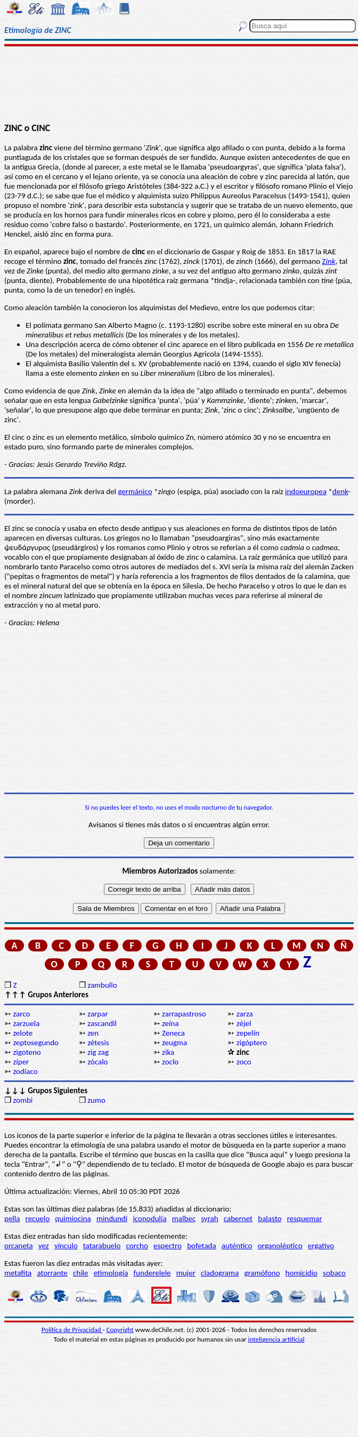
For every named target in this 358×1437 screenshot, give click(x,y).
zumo (96, 1100)
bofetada (201, 1245)
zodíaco (25, 1071)
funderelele (152, 1273)
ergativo (321, 1245)
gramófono (262, 1273)
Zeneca (173, 1033)
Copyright (120, 1330)
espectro (167, 1245)
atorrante (52, 1273)
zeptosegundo (36, 1042)
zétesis (98, 1042)
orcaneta (18, 1245)
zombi (22, 1100)
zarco (21, 1014)
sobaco (334, 1273)
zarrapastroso (184, 1014)
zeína (170, 1023)
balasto (269, 1218)
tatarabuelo (102, 1245)
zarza (245, 1014)
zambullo (102, 985)
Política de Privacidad (72, 1330)
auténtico (237, 1245)
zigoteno (26, 1052)
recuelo (38, 1218)
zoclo (170, 1062)
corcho (137, 1245)
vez (43, 1245)
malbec (184, 1218)
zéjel (244, 1023)
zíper (21, 1062)
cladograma (220, 1273)
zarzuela (26, 1023)
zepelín (248, 1033)
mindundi (111, 1218)
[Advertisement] (179, 83)
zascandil (102, 1023)
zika (168, 1052)
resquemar (304, 1218)
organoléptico (280, 1245)
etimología (111, 1273)
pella (12, 1218)
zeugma (174, 1042)
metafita (17, 1273)
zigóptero (252, 1042)
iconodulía (149, 1218)
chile (80, 1273)
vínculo (66, 1245)
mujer (186, 1273)
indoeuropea (306, 491)
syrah (209, 1218)
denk (340, 491)
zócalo (97, 1062)
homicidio (302, 1273)
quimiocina (73, 1218)
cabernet (238, 1218)
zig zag (98, 1052)
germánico (135, 491)
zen (93, 1033)
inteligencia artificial (276, 1339)
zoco (244, 1062)
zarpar (97, 1014)
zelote (22, 1033)
